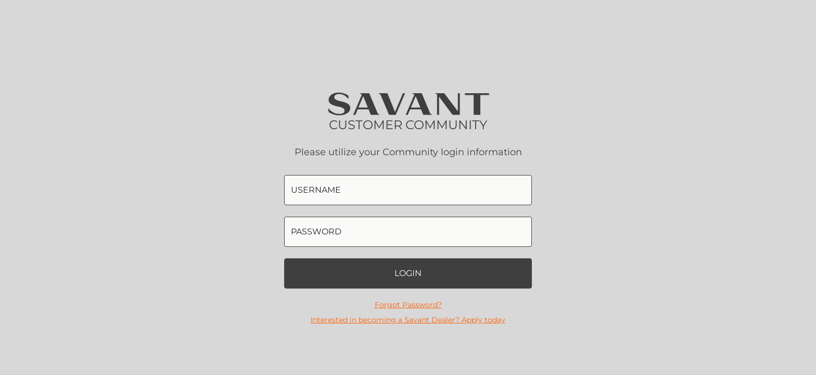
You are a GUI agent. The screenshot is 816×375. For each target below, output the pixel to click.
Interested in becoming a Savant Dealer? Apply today (408, 319)
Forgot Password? (408, 304)
